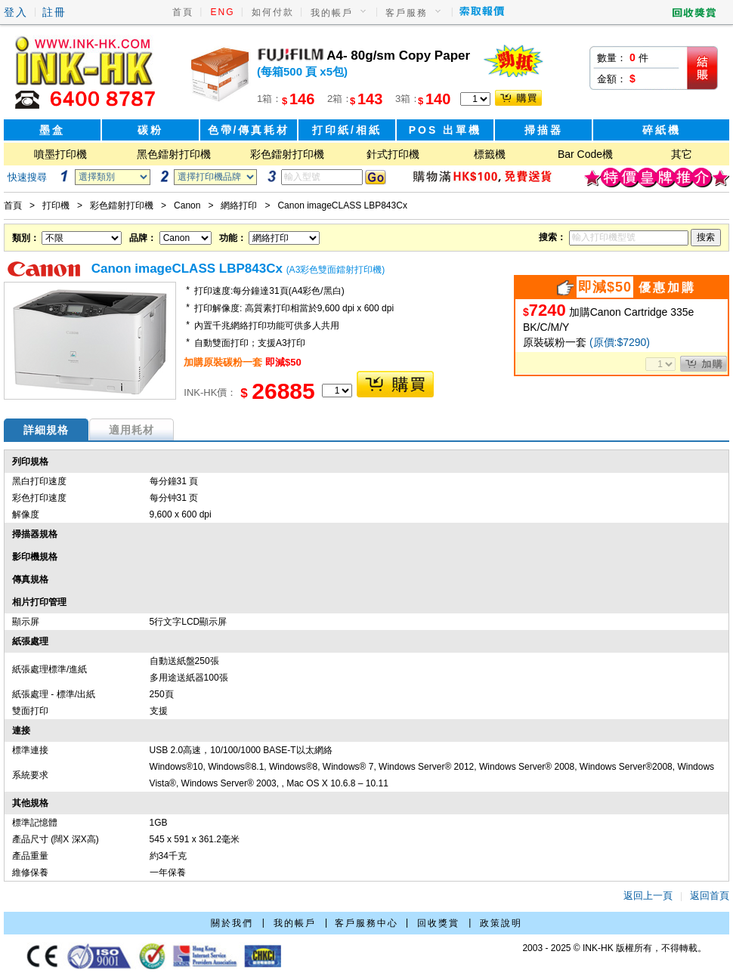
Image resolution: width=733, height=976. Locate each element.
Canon (187, 205)
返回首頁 (709, 895)
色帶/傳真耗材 (249, 130)
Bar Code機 (585, 154)
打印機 (56, 205)
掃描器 (543, 130)
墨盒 (52, 130)
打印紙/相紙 (347, 130)
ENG (223, 12)
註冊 (54, 12)
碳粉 (150, 130)
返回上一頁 (648, 895)
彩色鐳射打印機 (287, 154)
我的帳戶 (332, 13)
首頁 (182, 12)
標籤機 (490, 154)
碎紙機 (661, 130)
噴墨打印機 (60, 154)
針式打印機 (392, 154)
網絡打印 (239, 205)
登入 (16, 12)
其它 (681, 154)
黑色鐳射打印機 (174, 154)
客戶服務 (406, 13)
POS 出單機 (445, 130)
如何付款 (273, 12)
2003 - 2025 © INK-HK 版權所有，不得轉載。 (614, 948)
